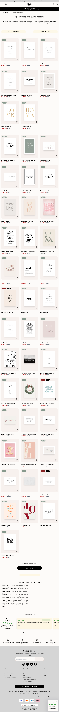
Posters (8, 12)
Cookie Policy (27, 691)
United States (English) (29, 705)
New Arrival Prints (9, 675)
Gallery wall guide (9, 672)
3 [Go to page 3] (29, 575)
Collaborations (27, 677)
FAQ (45, 675)
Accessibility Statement (29, 679)
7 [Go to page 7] (35, 575)
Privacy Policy (48, 696)
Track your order (48, 672)
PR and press (26, 675)
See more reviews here (29, 632)
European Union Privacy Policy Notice (41, 691)
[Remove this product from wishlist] (17, 59)
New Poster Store (27, 674)
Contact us (46, 674)
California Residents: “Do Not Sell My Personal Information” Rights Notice (25, 696)
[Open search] (6, 4)
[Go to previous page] (21, 575)
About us (25, 672)
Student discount (27, 681)
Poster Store (32, 708)
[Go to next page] (38, 575)
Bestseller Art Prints (9, 674)
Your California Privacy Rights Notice (29, 694)
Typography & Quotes (17, 12)
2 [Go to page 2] (26, 575)
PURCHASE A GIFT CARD (29, 686)
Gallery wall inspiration (10, 677)
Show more (29, 568)
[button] (53, 705)
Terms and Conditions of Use (15, 691)
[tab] (53, 4)
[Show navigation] (2, 4)
